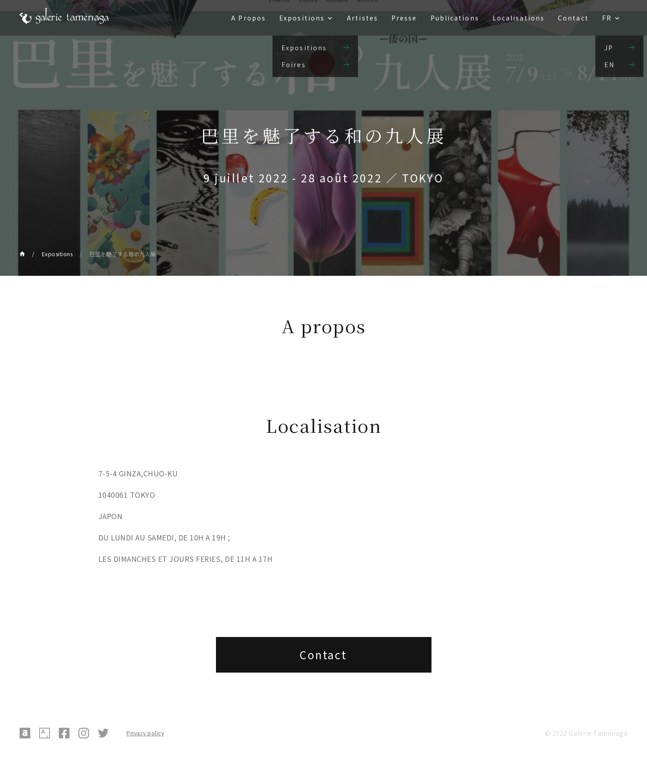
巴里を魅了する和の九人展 (123, 254)
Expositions (302, 17)
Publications (455, 17)
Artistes (362, 17)
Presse (404, 17)
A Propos (248, 17)
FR (607, 17)
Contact (573, 17)
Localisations (518, 17)
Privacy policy (145, 733)
